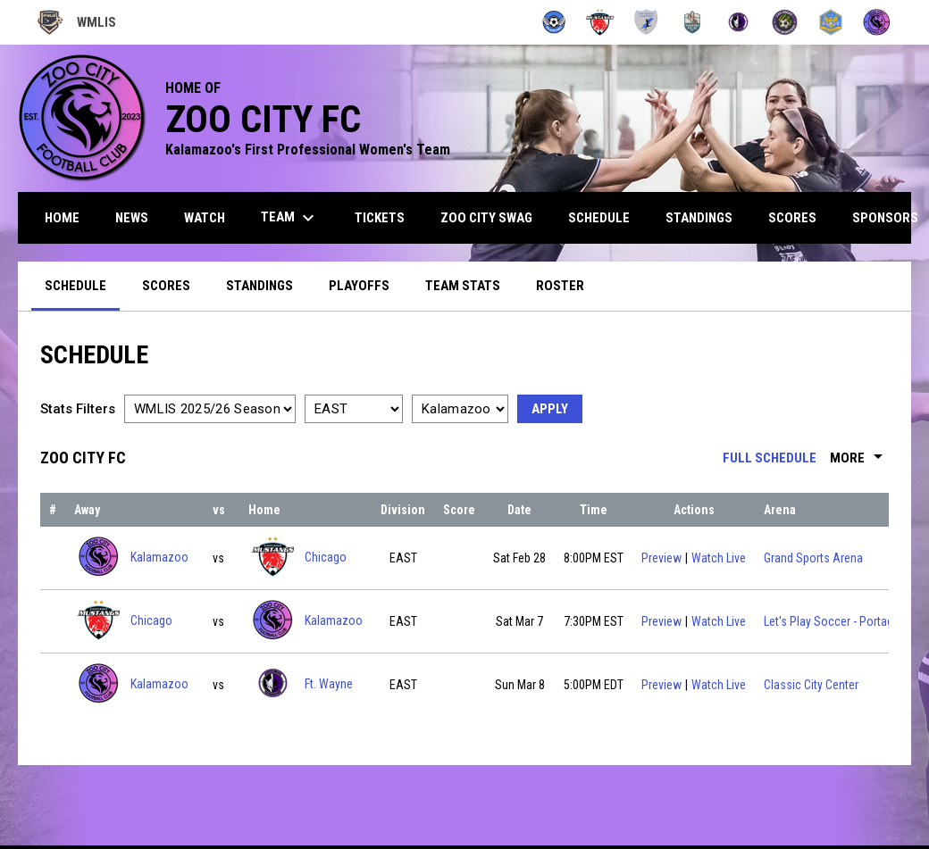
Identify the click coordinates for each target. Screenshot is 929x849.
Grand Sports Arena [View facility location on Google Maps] (813, 558)
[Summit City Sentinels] (738, 22)
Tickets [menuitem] (380, 218)
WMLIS (76, 22)
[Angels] (554, 22)
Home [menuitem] (62, 218)
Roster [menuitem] (560, 286)
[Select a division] (354, 409)
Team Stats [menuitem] (462, 286)
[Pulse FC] (692, 22)
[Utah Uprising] (831, 22)
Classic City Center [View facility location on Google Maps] (811, 685)
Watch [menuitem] (204, 218)
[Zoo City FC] (876, 22)
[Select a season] (210, 409)
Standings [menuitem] (698, 218)
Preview (661, 558)
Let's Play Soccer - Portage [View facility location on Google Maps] (832, 621)
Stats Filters (77, 409)
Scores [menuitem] (792, 218)
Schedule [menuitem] (599, 218)
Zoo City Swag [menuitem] (486, 218)
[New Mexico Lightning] (646, 22)
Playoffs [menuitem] (359, 286)
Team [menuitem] (290, 218)
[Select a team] (460, 409)
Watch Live (718, 556)
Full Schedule (769, 458)
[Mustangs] (599, 22)
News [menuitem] (131, 218)
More (859, 458)
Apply (549, 409)
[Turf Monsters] (784, 22)
